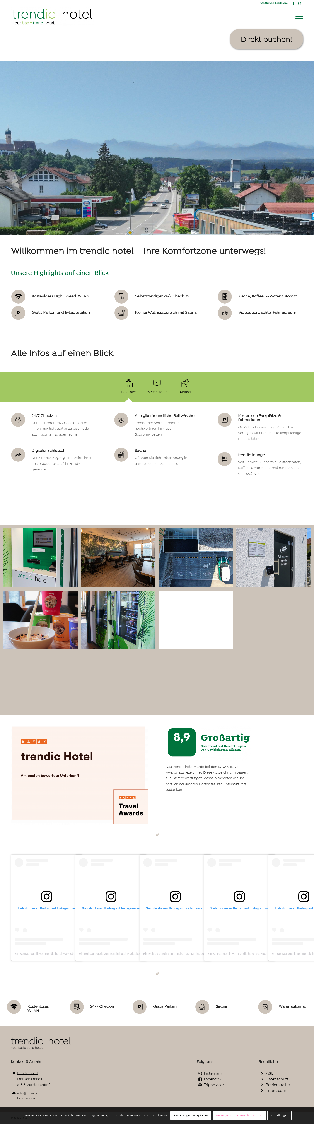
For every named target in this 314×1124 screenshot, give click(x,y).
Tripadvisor (214, 1084)
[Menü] (298, 16)
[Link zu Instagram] (300, 3)
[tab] (128, 388)
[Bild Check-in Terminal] (42, 559)
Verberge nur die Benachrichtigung (239, 1115)
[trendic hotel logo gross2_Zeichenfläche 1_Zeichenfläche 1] (52, 16)
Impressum (276, 1090)
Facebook (212, 1079)
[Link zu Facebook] (293, 3)
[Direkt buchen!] (266, 39)
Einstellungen (279, 1115)
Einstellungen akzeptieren (191, 1115)
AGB (270, 1073)
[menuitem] (298, 16)
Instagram (213, 1073)
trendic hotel (27, 1073)
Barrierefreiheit (279, 1084)
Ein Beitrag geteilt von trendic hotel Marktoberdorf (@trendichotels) (60, 953)
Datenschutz (277, 1079)
